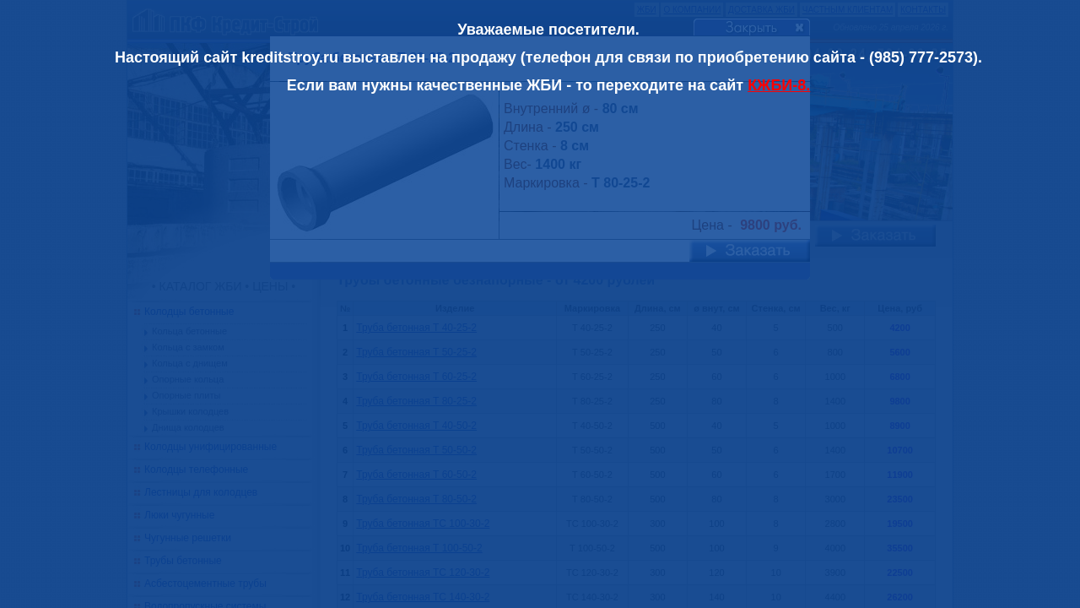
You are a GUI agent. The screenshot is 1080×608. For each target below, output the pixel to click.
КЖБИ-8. (779, 85)
